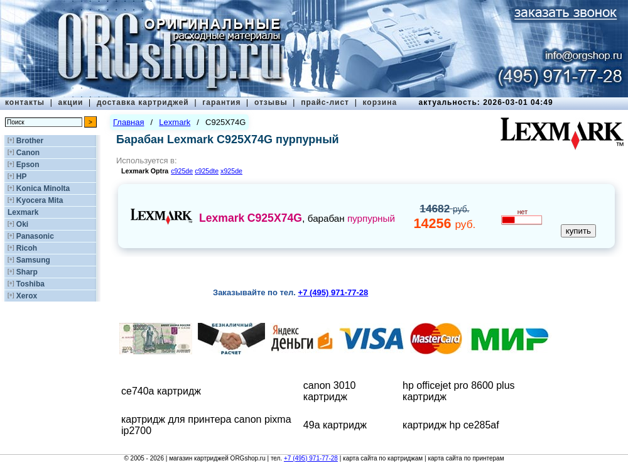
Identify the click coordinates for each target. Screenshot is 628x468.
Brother (29, 140)
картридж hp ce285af (451, 425)
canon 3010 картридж (329, 391)
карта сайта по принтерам (466, 458)
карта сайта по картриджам (383, 458)
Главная (128, 122)
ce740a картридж (161, 391)
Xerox (26, 295)
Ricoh (26, 248)
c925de (182, 171)
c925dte (207, 171)
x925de (231, 171)
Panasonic (35, 236)
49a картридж (335, 425)
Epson (28, 164)
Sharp (27, 272)
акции (71, 102)
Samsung (33, 260)
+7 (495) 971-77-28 (311, 458)
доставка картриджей (143, 102)
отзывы (271, 102)
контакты (25, 102)
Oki (22, 224)
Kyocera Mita (39, 200)
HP (21, 176)
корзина (379, 102)
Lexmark (23, 212)
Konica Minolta (43, 188)
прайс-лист (325, 102)
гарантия (221, 102)
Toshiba (30, 284)
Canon (28, 152)
